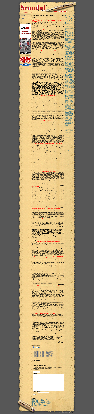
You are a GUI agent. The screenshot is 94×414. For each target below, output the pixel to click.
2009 (70, 246)
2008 (73, 246)
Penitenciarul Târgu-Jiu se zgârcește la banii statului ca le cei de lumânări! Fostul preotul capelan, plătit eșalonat (69, 225)
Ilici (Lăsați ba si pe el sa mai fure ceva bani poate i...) (40, 405)
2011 (66, 246)
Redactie (23, 20)
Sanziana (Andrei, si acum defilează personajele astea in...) (41, 403)
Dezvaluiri (23, 15)
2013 (66, 245)
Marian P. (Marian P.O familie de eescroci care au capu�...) (41, 401)
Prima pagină (34, 13)
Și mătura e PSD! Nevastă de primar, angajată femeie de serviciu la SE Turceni (69, 101)
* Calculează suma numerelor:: (38, 391)
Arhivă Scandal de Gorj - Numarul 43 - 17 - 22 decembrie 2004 (43, 353)
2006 (68, 247)
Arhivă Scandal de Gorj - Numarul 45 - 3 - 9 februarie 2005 (43, 354)
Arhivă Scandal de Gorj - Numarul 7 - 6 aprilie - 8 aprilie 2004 (43, 351)
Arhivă (38, 13)
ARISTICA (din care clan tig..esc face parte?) (39, 399)
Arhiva (22, 18)
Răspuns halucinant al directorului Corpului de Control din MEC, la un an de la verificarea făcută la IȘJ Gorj (69, 58)
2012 (68, 245)
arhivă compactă (68, 248)
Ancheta (23, 17)
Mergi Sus (71, 412)
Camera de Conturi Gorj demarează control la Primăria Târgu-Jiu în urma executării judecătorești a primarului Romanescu (69, 113)
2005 (70, 247)
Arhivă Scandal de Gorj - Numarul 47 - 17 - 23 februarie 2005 (43, 355)
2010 (68, 246)
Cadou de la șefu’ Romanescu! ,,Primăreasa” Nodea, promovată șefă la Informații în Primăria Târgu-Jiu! (69, 160)
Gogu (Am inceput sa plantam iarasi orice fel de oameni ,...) (41, 400)
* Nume (34, 370)
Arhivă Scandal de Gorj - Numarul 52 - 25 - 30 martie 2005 (43, 356)
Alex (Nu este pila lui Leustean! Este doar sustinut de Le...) (41, 402)
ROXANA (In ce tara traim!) (36, 404)
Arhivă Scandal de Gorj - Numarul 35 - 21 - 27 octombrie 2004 (43, 352)
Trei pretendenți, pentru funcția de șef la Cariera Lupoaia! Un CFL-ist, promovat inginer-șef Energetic (69, 124)
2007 (66, 247)
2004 (73, 247)
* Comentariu (35, 373)
